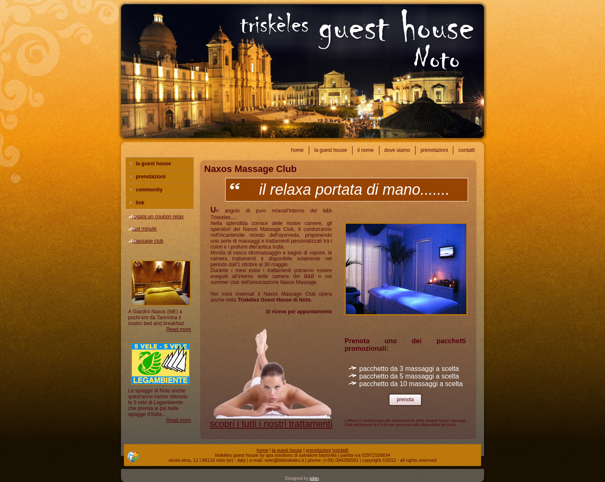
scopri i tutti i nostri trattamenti (271, 423)
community (149, 190)
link (140, 203)
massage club (147, 241)
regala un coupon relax (158, 217)
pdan (314, 478)
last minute (144, 229)
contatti (466, 150)
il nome (366, 150)
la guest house (330, 150)
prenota (405, 400)
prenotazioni (434, 150)
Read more (178, 329)
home (297, 150)
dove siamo (397, 150)
